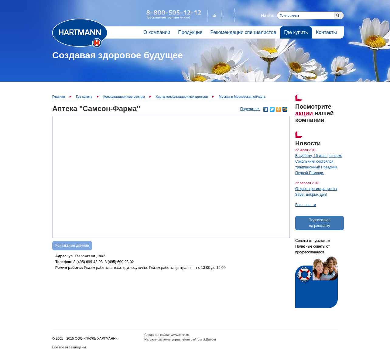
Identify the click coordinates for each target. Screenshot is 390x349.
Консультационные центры (124, 96)
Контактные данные (72, 245)
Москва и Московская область (242, 96)
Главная (58, 96)
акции (304, 113)
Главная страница (80, 33)
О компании (156, 32)
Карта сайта (214, 15)
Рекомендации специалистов (243, 32)
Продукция (190, 32)
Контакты (326, 32)
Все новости (305, 205)
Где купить (296, 32)
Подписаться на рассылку (319, 223)
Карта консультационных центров (182, 96)
